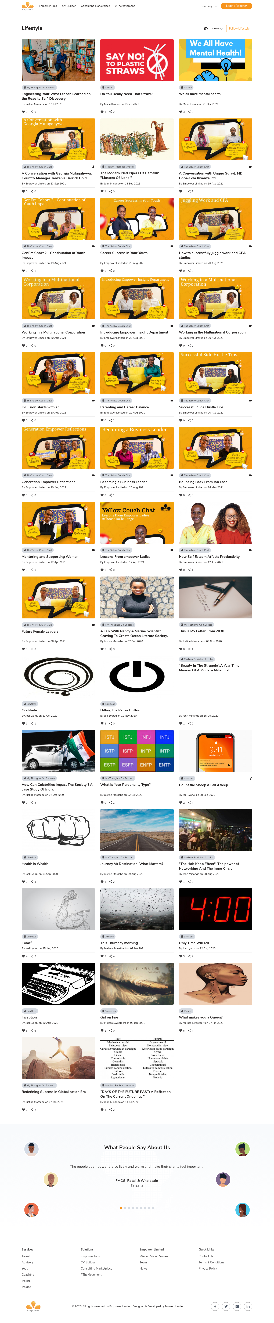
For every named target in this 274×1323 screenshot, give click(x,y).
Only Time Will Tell (194, 943)
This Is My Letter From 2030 (201, 631)
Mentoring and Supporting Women (50, 556)
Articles (108, 936)
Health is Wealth (35, 863)
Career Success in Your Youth (124, 253)
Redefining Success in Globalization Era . (55, 1091)
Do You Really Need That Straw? (126, 94)
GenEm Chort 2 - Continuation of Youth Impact (53, 255)
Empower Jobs (48, 6)
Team (143, 1262)
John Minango (112, 183)
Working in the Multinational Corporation (212, 332)
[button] (121, 1208)
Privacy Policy (208, 1269)
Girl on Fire (109, 1017)
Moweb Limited (174, 1306)
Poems (186, 1011)
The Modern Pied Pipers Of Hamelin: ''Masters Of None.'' (129, 175)
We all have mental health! (200, 94)
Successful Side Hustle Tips (201, 407)
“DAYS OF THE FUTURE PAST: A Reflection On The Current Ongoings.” (135, 1094)
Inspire (26, 1281)
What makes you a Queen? (200, 1017)
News (143, 1269)
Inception (29, 1017)
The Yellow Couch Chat (37, 167)
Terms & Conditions (211, 1262)
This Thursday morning (119, 943)
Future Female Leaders (40, 631)
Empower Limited (36, 183)
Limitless (29, 704)
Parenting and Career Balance (124, 407)
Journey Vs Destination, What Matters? (131, 863)
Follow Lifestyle (239, 29)
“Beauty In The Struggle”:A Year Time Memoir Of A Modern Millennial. (209, 668)
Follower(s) (213, 29)
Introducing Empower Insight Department (134, 332)
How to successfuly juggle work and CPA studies (212, 255)
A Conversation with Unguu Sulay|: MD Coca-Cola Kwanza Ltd (211, 175)
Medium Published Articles (118, 166)
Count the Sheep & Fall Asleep (203, 785)
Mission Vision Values (154, 1256)
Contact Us (206, 1256)
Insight (26, 1287)
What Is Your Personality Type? (125, 784)
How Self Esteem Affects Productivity (209, 556)
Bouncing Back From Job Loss (203, 482)
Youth (25, 1269)
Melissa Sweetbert (115, 948)
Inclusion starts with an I (42, 407)
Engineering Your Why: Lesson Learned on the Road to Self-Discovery (56, 96)
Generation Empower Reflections (48, 482)
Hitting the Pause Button (120, 710)
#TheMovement (125, 6)
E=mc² (27, 943)
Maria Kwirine (112, 104)
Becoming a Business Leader (123, 482)
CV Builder (69, 6)
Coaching (28, 1275)
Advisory (28, 1262)
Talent (26, 1256)
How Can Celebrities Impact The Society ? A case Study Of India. (57, 787)
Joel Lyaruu (32, 715)
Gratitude (29, 710)
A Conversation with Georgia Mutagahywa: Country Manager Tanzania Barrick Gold (57, 175)
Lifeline (107, 87)
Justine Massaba (35, 104)
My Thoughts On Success (39, 87)
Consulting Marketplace (95, 6)
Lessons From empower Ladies (125, 556)
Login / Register (236, 6)
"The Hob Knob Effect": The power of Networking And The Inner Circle (209, 866)
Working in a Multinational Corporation (53, 332)
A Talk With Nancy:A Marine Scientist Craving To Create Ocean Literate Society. (134, 633)
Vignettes (109, 1011)
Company (209, 6)
